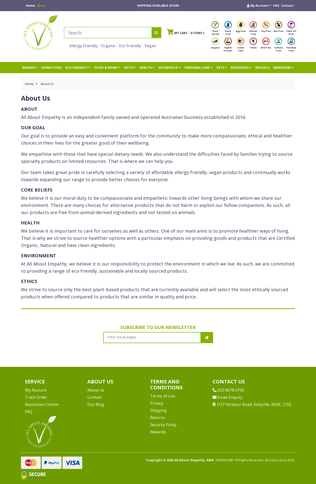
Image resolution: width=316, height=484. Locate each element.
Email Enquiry (227, 397)
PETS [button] (222, 68)
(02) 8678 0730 (228, 390)
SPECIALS (262, 68)
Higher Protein (228, 46)
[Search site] (156, 32)
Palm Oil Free (291, 29)
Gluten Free (253, 29)
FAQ (276, 5)
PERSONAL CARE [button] (199, 68)
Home (30, 5)
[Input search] (108, 32)
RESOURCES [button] (241, 68)
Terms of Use (162, 396)
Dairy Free (228, 29)
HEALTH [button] (147, 68)
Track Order (36, 397)
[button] (259, 5)
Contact (287, 5)
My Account (35, 390)
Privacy (156, 403)
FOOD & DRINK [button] (107, 68)
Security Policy (163, 424)
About (41, 5)
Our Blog (95, 404)
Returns (157, 417)
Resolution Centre (42, 404)
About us (95, 390)
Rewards (158, 432)
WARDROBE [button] (283, 68)
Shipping (158, 410)
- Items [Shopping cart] (186, 32)
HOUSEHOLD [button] (169, 68)
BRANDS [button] (30, 68)
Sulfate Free (278, 46)
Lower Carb (240, 46)
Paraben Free (291, 46)
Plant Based (215, 29)
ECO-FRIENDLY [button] (77, 68)
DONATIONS (51, 68)
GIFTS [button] (130, 68)
